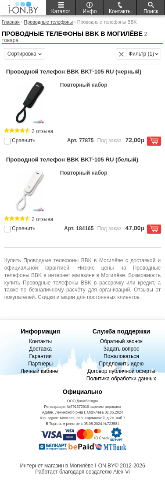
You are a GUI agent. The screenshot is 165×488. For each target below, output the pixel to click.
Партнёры (40, 364)
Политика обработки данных (121, 379)
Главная (11, 22)
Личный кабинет (40, 371)
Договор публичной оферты (121, 371)
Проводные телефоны (48, 22)
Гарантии (40, 356)
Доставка (40, 349)
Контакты (40, 341)
